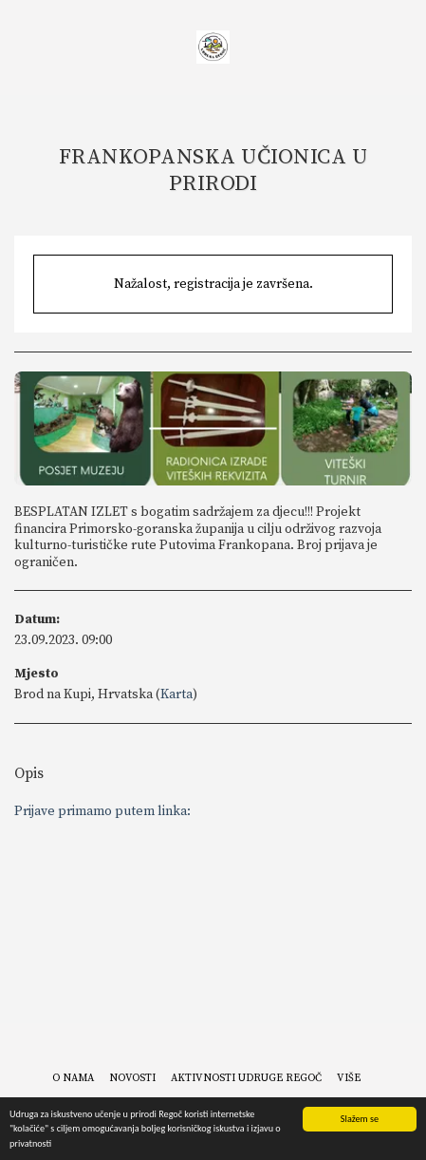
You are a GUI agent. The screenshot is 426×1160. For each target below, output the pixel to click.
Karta (176, 694)
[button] (21, 46)
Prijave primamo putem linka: (102, 811)
